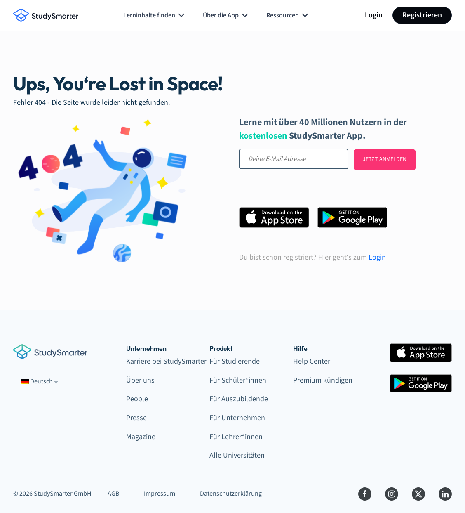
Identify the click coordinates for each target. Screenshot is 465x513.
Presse (136, 418)
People (137, 399)
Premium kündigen (322, 380)
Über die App (226, 15)
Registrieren (422, 15)
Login (374, 15)
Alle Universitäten (237, 455)
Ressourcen (288, 15)
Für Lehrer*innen (236, 437)
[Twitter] (418, 494)
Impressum (159, 493)
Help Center (311, 361)
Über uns (140, 380)
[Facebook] (364, 494)
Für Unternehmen (237, 418)
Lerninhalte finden (154, 15)
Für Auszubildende (238, 399)
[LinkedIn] (445, 494)
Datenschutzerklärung (231, 493)
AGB (113, 493)
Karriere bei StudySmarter (166, 361)
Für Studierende (234, 361)
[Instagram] (391, 494)
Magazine (140, 437)
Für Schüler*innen (237, 380)
